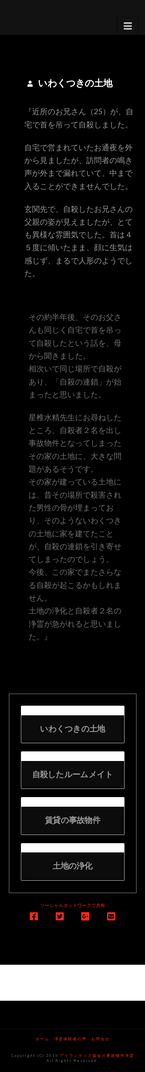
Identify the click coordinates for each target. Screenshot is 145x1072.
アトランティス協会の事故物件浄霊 (97, 1055)
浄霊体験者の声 (70, 1038)
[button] (128, 26)
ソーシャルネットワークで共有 (72, 905)
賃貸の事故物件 (72, 820)
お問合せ (100, 1038)
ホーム (42, 1038)
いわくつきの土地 (72, 729)
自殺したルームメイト (72, 775)
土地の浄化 (72, 866)
